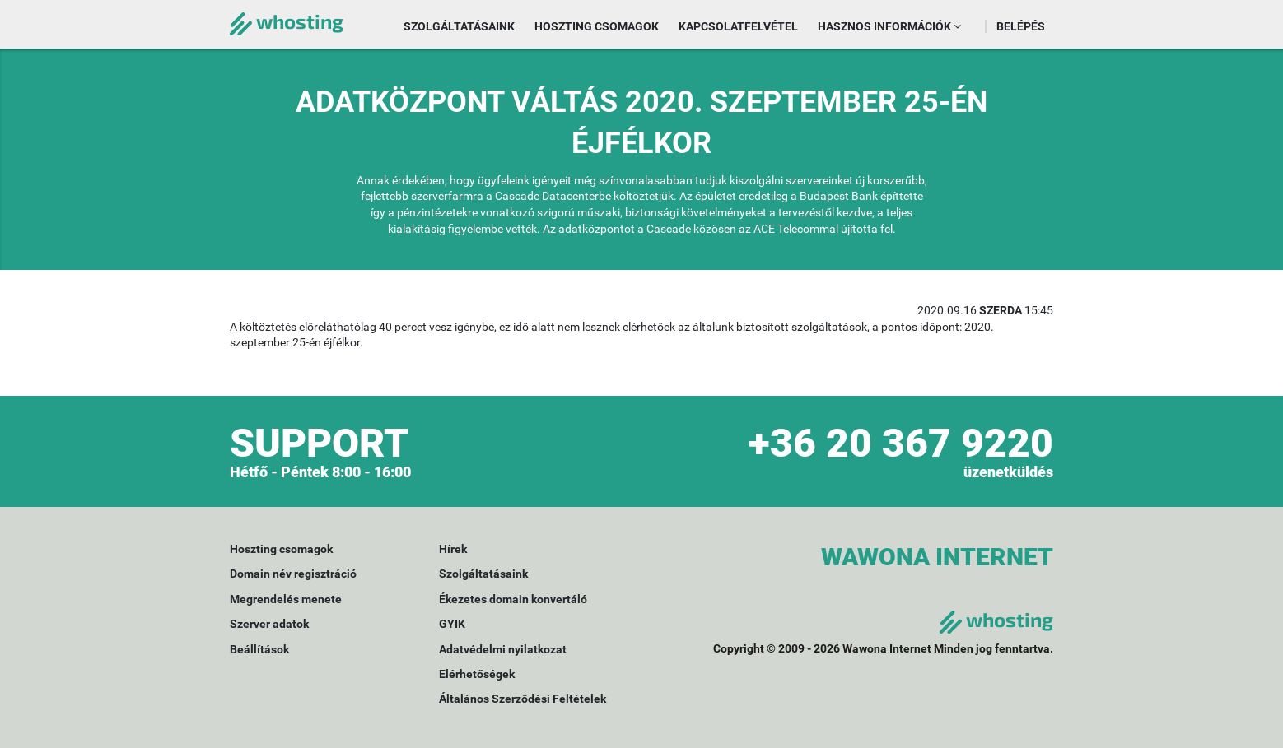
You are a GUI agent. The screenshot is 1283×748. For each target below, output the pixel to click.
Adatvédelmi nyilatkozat (503, 649)
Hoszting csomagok (596, 26)
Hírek (453, 548)
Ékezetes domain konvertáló (513, 599)
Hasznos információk (889, 26)
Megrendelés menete (286, 599)
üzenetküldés (1008, 472)
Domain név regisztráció (293, 573)
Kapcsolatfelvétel (738, 26)
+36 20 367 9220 (901, 443)
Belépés (1020, 26)
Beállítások (259, 649)
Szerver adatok (269, 623)
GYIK (452, 623)
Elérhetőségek (477, 674)
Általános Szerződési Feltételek (522, 698)
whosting (286, 21)
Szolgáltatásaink (459, 26)
